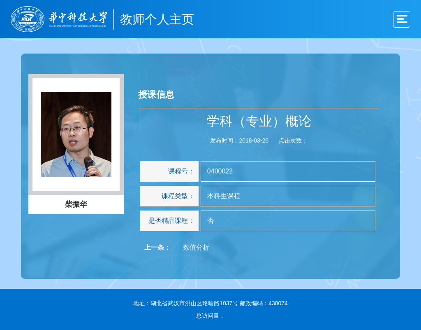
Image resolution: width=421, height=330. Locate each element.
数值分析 (196, 247)
